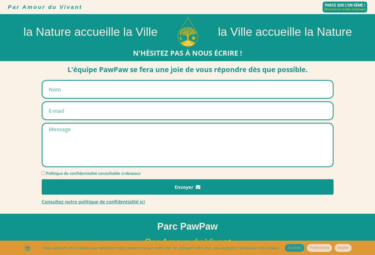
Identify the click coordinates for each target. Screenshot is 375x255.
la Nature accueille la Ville (90, 31)
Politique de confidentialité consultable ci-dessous (93, 173)
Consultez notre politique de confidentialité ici (93, 202)
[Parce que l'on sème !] (345, 7)
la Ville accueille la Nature (285, 31)
